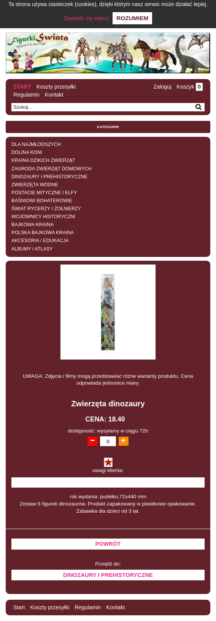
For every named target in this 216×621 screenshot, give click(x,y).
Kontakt (54, 95)
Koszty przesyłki (56, 87)
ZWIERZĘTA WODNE (34, 184)
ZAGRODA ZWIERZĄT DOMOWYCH (51, 168)
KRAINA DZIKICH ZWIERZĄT (43, 160)
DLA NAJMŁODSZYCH (36, 144)
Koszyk (190, 87)
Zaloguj (162, 87)
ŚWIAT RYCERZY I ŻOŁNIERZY (46, 208)
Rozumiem (132, 18)
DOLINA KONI (26, 152)
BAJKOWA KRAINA (32, 224)
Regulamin (26, 95)
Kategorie (108, 127)
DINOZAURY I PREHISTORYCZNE (49, 176)
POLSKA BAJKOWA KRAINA (42, 232)
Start (22, 87)
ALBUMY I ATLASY (32, 249)
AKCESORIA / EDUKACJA (39, 240)
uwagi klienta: (108, 470)
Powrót (108, 544)
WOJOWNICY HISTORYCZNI (43, 216)
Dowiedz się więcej (86, 18)
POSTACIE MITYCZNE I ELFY (44, 192)
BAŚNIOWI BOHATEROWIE (41, 200)
